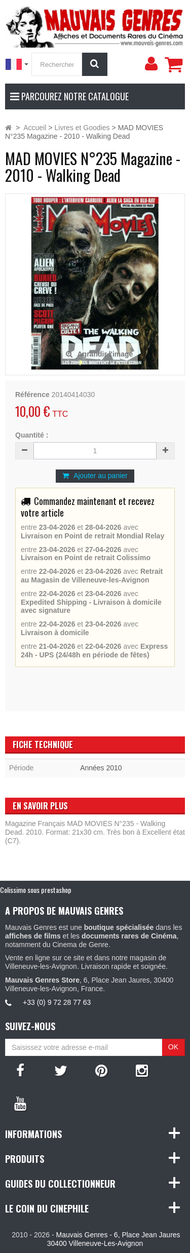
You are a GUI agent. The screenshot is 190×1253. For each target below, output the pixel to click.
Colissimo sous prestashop (35, 889)
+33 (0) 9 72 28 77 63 (57, 1002)
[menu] (151, 64)
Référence (32, 394)
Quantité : (31, 435)
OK (173, 1047)
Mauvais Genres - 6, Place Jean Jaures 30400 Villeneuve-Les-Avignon (113, 1239)
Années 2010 (101, 768)
